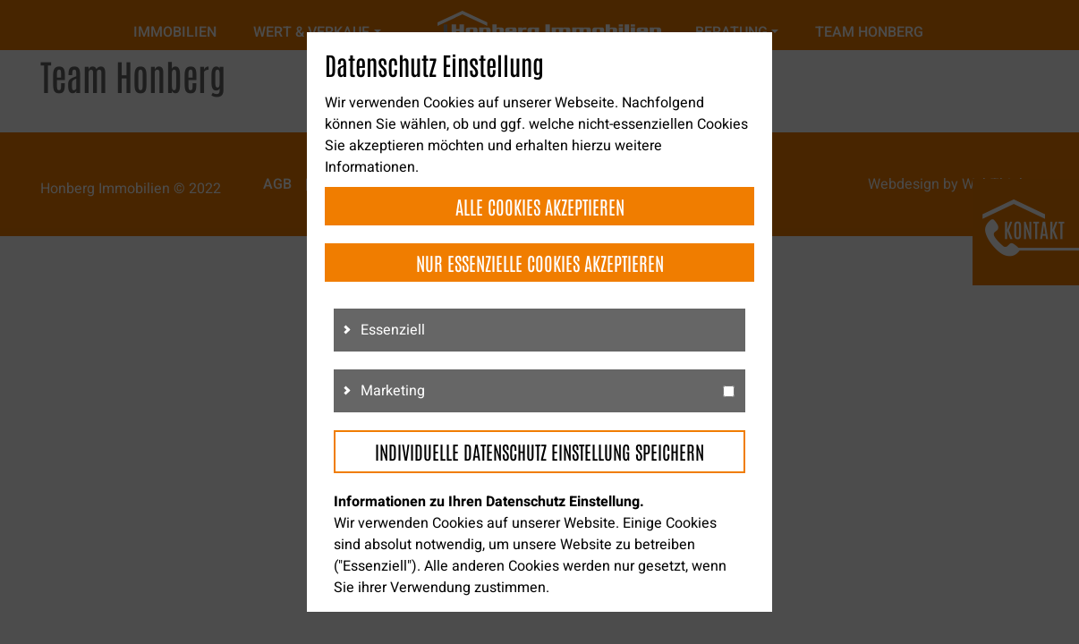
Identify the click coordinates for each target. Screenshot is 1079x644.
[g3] (729, 391)
